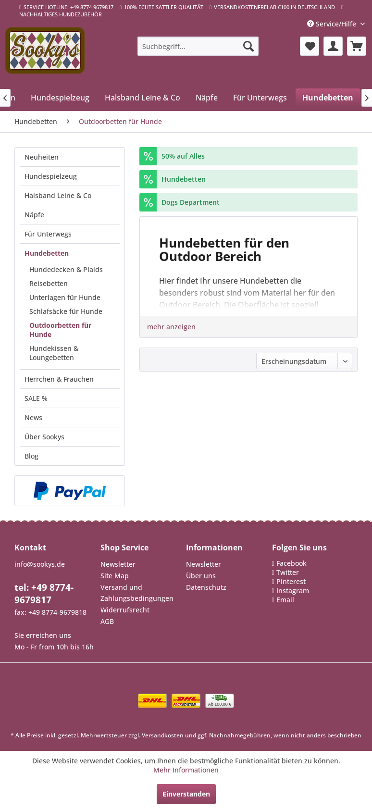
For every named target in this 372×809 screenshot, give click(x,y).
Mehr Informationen (186, 769)
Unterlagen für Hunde (64, 297)
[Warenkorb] (356, 46)
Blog (31, 456)
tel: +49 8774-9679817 (44, 593)
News (33, 417)
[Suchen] (248, 46)
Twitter (287, 572)
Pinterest (291, 581)
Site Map (114, 575)
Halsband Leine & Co (58, 195)
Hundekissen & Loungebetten (53, 353)
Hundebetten (47, 253)
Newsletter (118, 564)
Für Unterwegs (48, 233)
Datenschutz (206, 587)
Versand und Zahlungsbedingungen (137, 593)
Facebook (291, 563)
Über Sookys (44, 436)
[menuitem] (198, 46)
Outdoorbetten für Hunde (60, 330)
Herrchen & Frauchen (59, 379)
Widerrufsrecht (124, 609)
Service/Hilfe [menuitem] (332, 23)
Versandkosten (163, 735)
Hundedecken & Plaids (66, 269)
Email (285, 599)
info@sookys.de (39, 564)
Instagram (292, 590)
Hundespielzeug (51, 176)
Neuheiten (42, 157)
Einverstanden (186, 793)
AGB (107, 621)
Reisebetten (48, 283)
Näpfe (34, 214)
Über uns (201, 575)
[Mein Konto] (333, 46)
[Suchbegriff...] (198, 46)
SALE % (36, 398)
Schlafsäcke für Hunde (65, 311)
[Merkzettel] (309, 46)
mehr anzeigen (171, 326)
